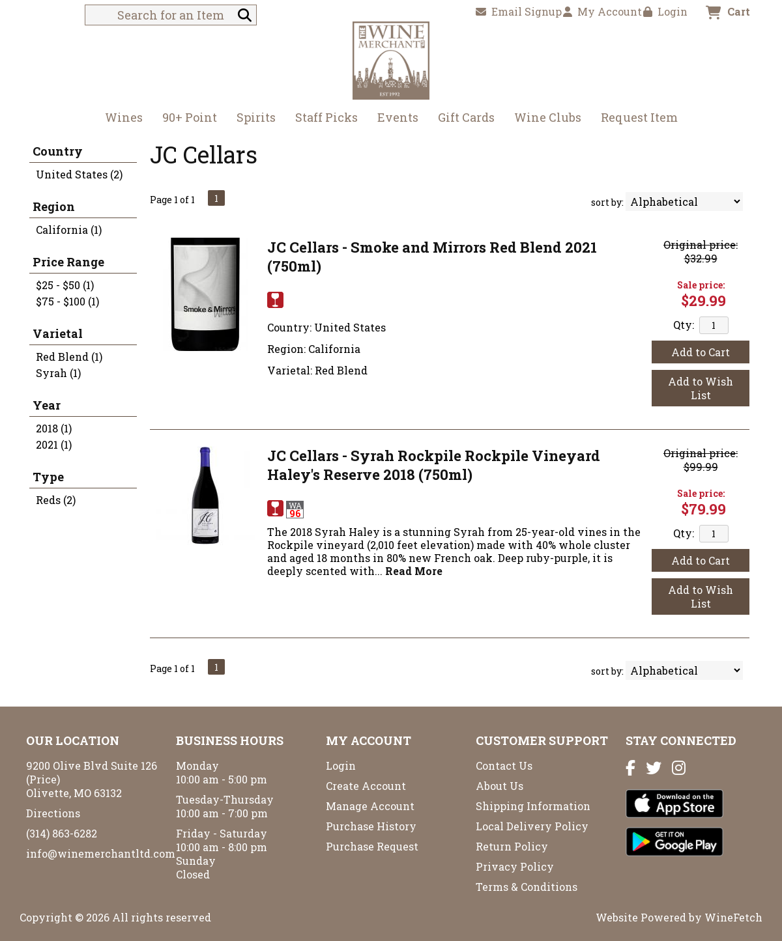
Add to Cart (700, 352)
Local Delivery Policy (532, 826)
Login (665, 11)
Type (48, 477)
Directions (53, 813)
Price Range (68, 262)
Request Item (639, 117)
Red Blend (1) (69, 356)
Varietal (58, 333)
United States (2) (79, 174)
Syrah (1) (58, 373)
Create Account (366, 786)
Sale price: (701, 285)
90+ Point (189, 117)
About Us (499, 786)
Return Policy (512, 846)
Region (54, 206)
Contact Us (504, 765)
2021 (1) (54, 444)
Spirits (252, 118)
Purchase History (371, 826)
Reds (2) (56, 500)
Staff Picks (326, 117)
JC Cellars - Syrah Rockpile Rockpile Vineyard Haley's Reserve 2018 (433, 465)
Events (397, 117)
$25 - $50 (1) (65, 285)
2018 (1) (54, 428)
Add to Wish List (700, 388)
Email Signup (519, 11)
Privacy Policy (515, 866)
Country (58, 151)
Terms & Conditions (526, 886)
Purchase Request (372, 846)
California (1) (69, 229)
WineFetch (733, 917)
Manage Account (370, 806)
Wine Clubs (543, 118)
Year (47, 405)
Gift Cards (466, 117)
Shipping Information (533, 806)
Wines (119, 118)
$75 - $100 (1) (67, 301)
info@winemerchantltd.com (100, 853)
